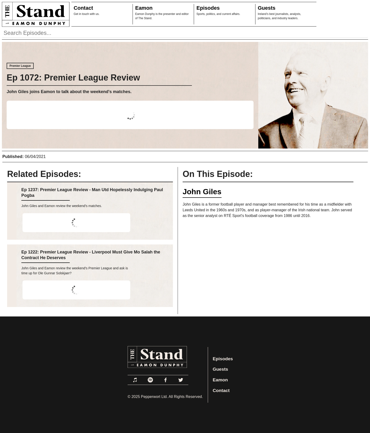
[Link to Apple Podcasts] (135, 380)
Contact (83, 8)
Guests (267, 8)
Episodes (208, 8)
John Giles (202, 191)
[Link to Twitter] (180, 380)
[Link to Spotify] (150, 380)
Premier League (20, 66)
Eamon (144, 8)
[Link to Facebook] (165, 380)
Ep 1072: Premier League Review (73, 77)
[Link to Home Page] (34, 14)
